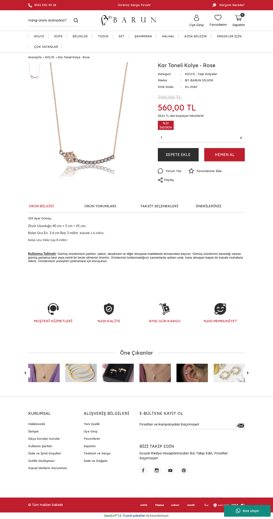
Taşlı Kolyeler (207, 74)
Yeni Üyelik (92, 424)
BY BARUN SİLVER (199, 80)
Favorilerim (92, 438)
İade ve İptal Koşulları (44, 453)
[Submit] (240, 425)
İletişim (33, 431)
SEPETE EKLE (178, 154)
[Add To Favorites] (205, 170)
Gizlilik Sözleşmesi (41, 461)
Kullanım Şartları (40, 446)
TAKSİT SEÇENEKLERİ (159, 206)
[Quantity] (201, 138)
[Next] (247, 372)
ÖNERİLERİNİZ (208, 206)
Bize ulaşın (247, 510)
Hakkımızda (36, 424)
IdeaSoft (110, 515)
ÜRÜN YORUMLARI (100, 206)
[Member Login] (196, 20)
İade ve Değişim (95, 461)
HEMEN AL (225, 154)
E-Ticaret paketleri (132, 515)
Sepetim (90, 446)
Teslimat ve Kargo (97, 453)
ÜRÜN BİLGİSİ (41, 206)
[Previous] (25, 372)
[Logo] (131, 20)
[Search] (53, 20)
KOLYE (190, 74)
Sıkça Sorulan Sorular (44, 438)
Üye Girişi (90, 431)
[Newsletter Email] (192, 425)
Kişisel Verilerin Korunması (47, 468)
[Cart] (238, 20)
